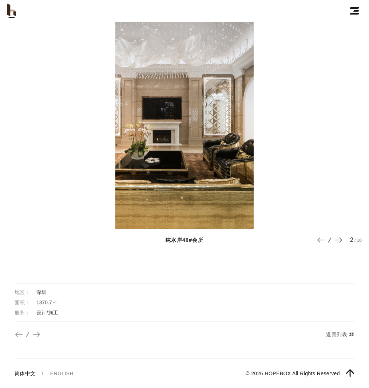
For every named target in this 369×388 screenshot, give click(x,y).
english (62, 373)
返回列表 (340, 342)
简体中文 (25, 373)
